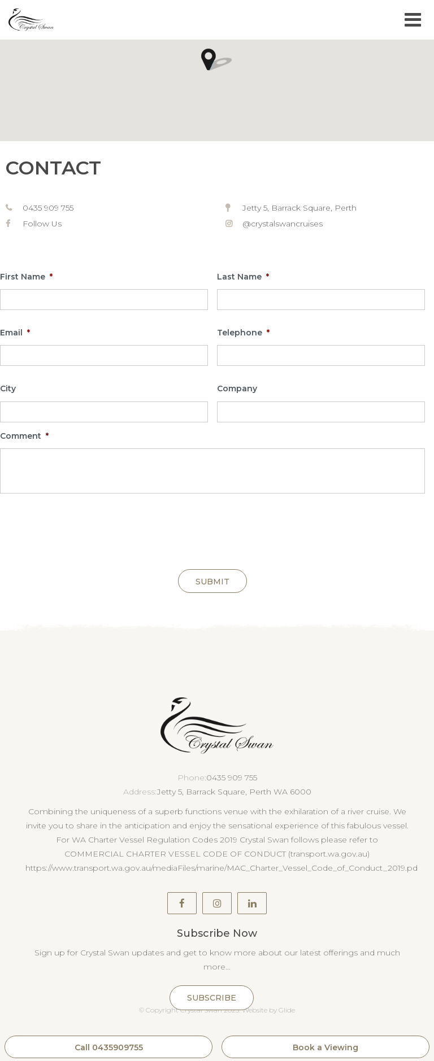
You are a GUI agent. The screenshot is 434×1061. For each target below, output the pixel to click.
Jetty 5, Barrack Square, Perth (299, 208)
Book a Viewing (325, 1047)
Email (15, 333)
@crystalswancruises (282, 224)
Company (237, 388)
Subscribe (211, 998)
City (8, 388)
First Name (26, 277)
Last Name (243, 277)
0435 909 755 (48, 208)
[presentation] (86, 529)
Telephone (243, 333)
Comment (24, 436)
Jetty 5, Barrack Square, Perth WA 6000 (234, 792)
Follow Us (42, 224)
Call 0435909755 (109, 1047)
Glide (287, 1010)
